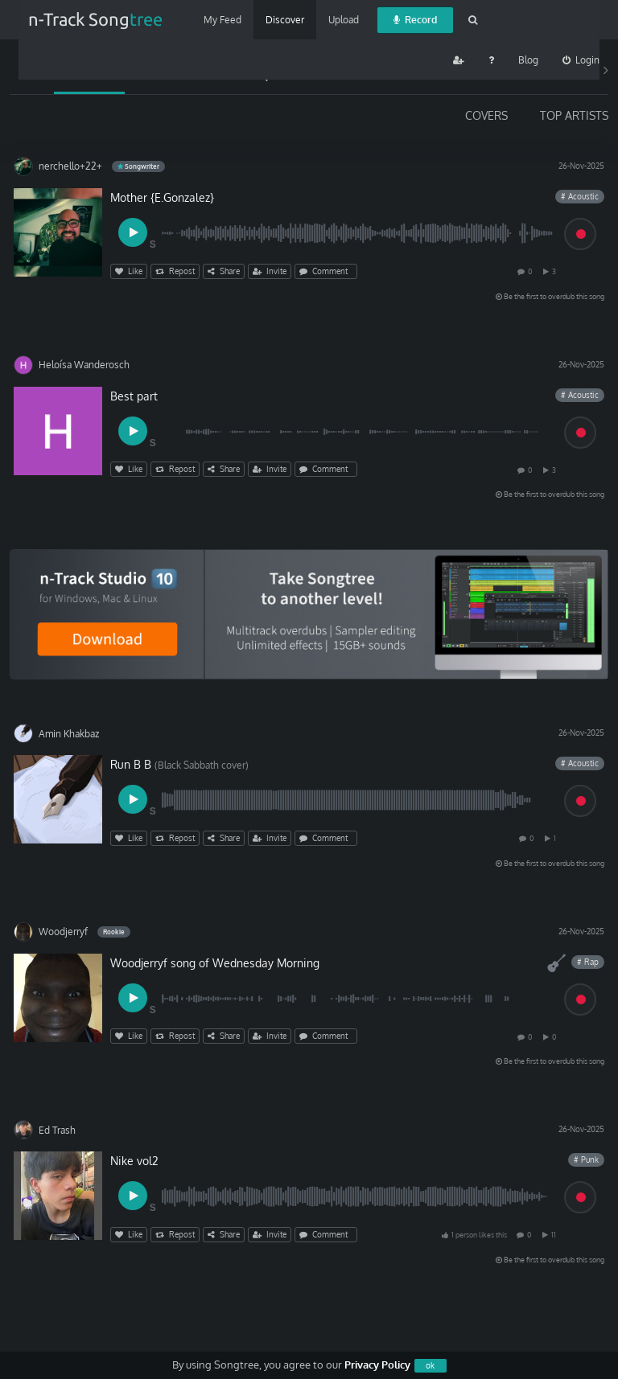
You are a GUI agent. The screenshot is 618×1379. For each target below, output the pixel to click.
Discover (285, 20)
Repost (175, 271)
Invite (269, 271)
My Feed (222, 20)
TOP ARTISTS (574, 115)
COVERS (486, 115)
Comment (325, 271)
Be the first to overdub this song (550, 296)
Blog (528, 60)
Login (580, 60)
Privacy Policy (377, 1364)
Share (224, 271)
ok (430, 1365)
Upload (343, 20)
